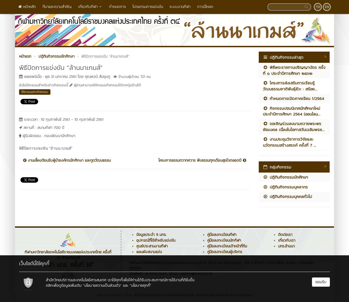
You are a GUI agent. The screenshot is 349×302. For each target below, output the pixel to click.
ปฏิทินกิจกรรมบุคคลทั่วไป (287, 196)
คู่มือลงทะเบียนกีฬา (221, 235)
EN (327, 6)
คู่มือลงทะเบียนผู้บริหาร (224, 252)
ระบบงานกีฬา (180, 7)
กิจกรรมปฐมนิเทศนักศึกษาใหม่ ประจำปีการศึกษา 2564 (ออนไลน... (291, 111)
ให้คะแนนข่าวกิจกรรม (35, 92)
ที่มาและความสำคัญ (57, 7)
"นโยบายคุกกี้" (140, 285)
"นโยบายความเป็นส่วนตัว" (102, 285)
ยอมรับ (320, 282)
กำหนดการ (117, 7)
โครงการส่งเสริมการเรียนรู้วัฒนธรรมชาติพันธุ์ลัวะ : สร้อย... (290, 86)
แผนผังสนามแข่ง (149, 252)
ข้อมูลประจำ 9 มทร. (151, 235)
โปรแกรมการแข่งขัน (148, 7)
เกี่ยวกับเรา (286, 240)
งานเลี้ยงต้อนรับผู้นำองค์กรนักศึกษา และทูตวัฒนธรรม (67, 160)
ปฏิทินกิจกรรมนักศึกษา (285, 177)
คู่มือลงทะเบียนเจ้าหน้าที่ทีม (227, 246)
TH (318, 6)
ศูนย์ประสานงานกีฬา (152, 246)
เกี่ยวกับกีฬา (90, 7)
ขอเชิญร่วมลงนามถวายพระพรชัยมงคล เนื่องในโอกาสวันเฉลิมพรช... (293, 126)
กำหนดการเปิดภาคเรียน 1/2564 (293, 98)
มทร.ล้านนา (286, 246)
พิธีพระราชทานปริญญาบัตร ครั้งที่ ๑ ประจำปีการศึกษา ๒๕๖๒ (294, 70)
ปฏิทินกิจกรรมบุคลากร (285, 187)
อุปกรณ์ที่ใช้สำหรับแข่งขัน (155, 240)
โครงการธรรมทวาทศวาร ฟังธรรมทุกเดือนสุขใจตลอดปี (202, 160)
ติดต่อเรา (285, 235)
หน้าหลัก (27, 7)
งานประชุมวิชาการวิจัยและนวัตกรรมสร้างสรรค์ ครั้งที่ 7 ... (289, 142)
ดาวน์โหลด (205, 7)
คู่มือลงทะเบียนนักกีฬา (224, 240)
